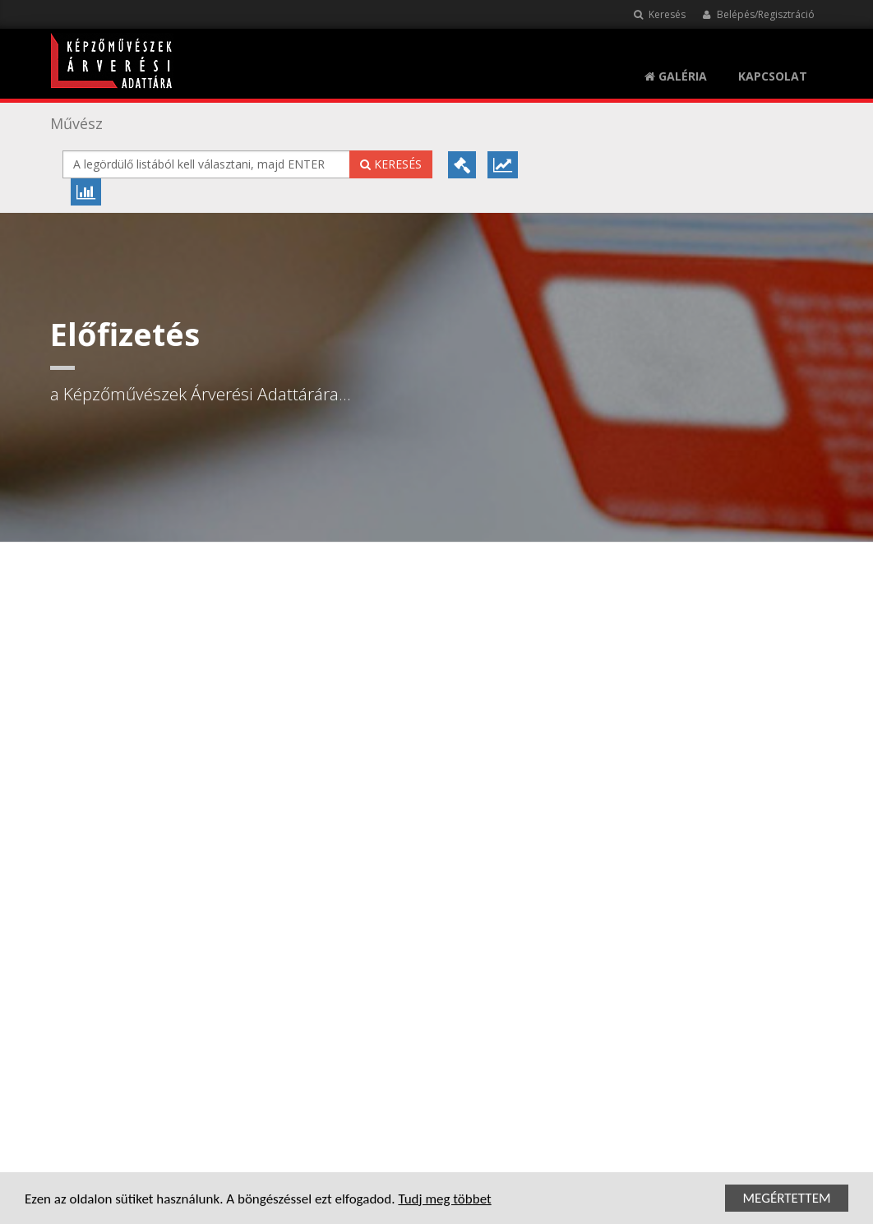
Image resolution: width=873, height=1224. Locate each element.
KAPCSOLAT (772, 76)
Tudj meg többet (444, 1200)
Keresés (660, 14)
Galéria (675, 76)
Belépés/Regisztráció (758, 14)
